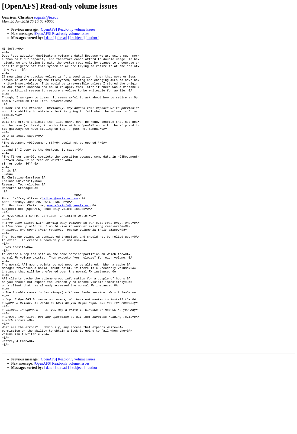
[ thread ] (62, 38)
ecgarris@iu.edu (46, 17)
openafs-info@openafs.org (68, 237)
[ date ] (49, 38)
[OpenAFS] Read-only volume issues (67, 29)
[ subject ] (77, 38)
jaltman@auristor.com (60, 229)
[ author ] (93, 38)
